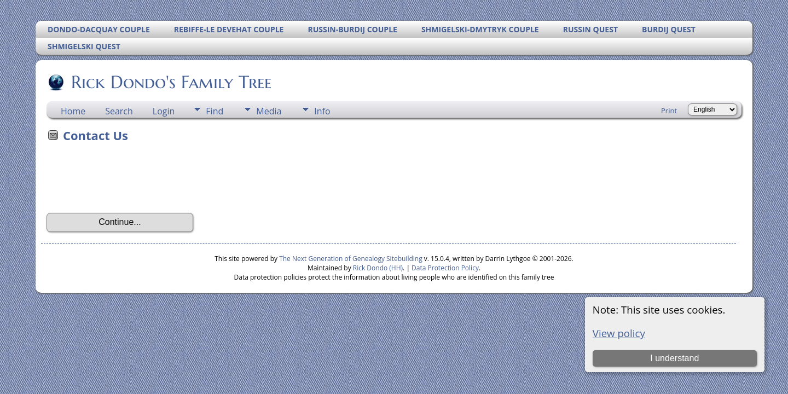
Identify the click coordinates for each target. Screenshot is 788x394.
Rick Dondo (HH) (378, 268)
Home (73, 111)
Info (322, 111)
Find (214, 111)
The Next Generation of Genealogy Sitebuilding (350, 258)
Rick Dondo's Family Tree (170, 82)
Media (268, 111)
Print (669, 110)
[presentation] (130, 181)
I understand (674, 358)
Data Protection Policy (445, 268)
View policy (619, 333)
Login (164, 111)
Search (119, 111)
